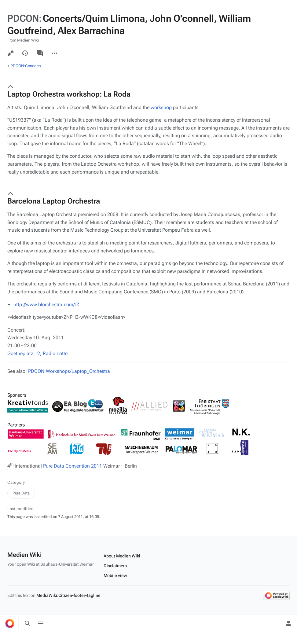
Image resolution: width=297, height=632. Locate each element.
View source (10, 53)
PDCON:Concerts (25, 66)
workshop (161, 107)
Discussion (40, 53)
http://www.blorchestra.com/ (44, 304)
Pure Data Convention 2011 (72, 466)
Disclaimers (115, 565)
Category (16, 482)
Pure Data (21, 493)
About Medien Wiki (122, 555)
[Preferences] (275, 623)
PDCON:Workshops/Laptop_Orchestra (69, 371)
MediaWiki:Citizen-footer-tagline (68, 595)
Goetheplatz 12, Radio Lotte (37, 353)
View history (25, 53)
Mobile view (115, 575)
